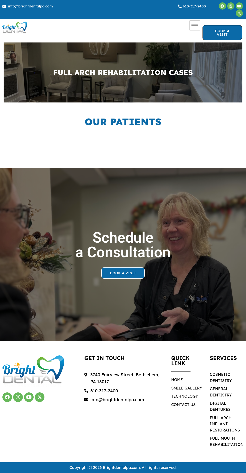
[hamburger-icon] (194, 25)
